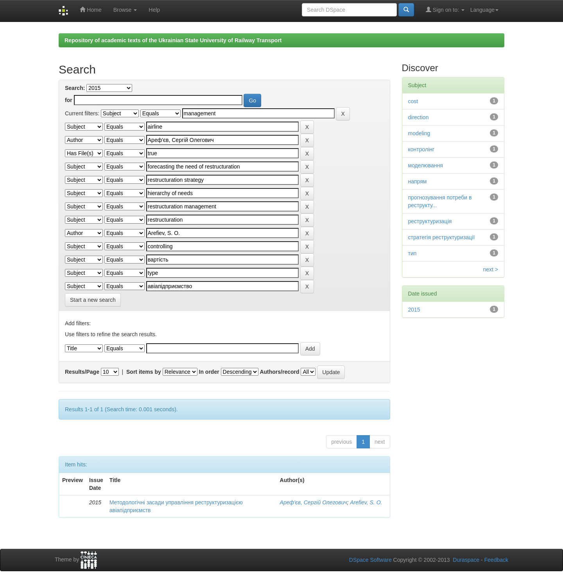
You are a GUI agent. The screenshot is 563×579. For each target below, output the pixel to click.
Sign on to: (445, 9)
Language (484, 10)
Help (154, 10)
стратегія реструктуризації (441, 237)
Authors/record (279, 372)
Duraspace (466, 560)
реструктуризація (430, 221)
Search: (75, 88)
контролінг (421, 149)
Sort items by (143, 372)
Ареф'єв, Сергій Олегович (313, 502)
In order (209, 372)
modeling (419, 133)
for (68, 100)
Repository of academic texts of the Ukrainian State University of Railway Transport (173, 40)
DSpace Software (370, 560)
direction (418, 117)
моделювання (425, 165)
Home (90, 9)
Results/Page (82, 372)
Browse (125, 10)
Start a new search (93, 300)
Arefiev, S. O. (366, 502)
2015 (414, 310)
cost (413, 101)
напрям (417, 181)
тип (412, 253)
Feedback (496, 560)
